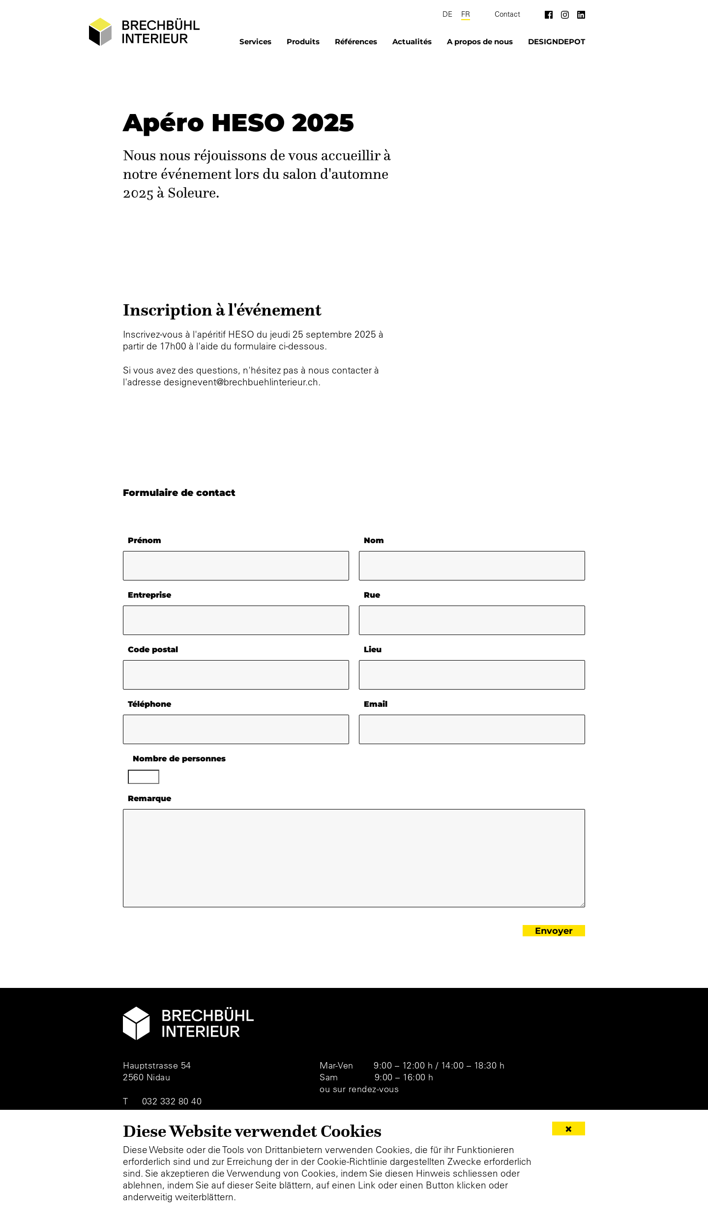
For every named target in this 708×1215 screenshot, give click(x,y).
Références (356, 41)
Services (255, 41)
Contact (507, 14)
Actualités (412, 41)
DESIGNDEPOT (556, 41)
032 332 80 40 (172, 1101)
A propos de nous (480, 41)
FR (465, 14)
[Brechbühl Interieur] (139, 32)
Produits (303, 41)
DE (447, 14)
